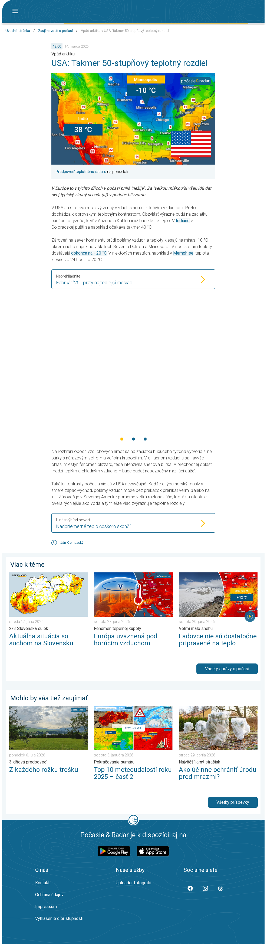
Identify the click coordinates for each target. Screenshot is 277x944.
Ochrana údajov (49, 894)
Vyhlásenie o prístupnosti (59, 918)
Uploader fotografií (133, 882)
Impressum (46, 906)
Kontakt (42, 882)
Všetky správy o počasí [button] (227, 668)
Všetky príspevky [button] (232, 802)
